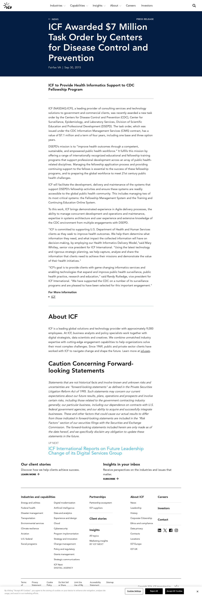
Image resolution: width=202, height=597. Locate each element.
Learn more (30, 474)
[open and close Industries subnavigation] (58, 5)
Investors (165, 508)
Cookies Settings (134, 591)
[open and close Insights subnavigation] (99, 5)
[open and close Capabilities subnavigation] (79, 5)
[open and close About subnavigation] (116, 5)
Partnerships (99, 497)
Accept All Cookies (174, 591)
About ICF (138, 497)
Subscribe (111, 479)
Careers (164, 497)
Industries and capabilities (40, 497)
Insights (96, 530)
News (53, 19)
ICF (53, 305)
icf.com (145, 359)
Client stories (99, 518)
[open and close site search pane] (194, 5)
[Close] (197, 591)
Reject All (154, 591)
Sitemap (110, 582)
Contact (165, 519)
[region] (101, 591)
